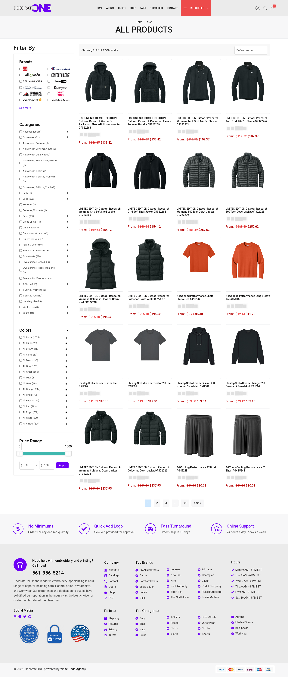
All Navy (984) (28, 383)
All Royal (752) (28, 412)
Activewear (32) (29, 137)
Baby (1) (25, 193)
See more (25, 107)
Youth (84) (26, 313)
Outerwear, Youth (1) (32, 239)
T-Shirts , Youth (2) (30, 295)
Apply (62, 465)
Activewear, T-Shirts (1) (33, 171)
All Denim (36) (28, 360)
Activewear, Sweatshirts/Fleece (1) (38, 163)
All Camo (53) (28, 354)
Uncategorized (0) (30, 301)
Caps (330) (27, 216)
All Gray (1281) (29, 366)
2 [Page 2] (157, 503)
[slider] (19, 453)
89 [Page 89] (185, 503)
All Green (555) (29, 371)
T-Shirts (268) (28, 284)
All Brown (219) (29, 348)
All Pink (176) (28, 394)
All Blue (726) (28, 343)
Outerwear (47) (29, 227)
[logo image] (32, 8)
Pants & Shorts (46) (31, 244)
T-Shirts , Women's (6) (32, 289)
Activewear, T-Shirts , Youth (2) (37, 187)
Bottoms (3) (27, 204)
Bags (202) (27, 198)
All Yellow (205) (29, 423)
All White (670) (29, 417)
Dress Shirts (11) (30, 221)
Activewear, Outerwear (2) (34, 154)
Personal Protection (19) (34, 250)
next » (197, 503)
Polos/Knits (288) (30, 256)
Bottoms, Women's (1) (33, 210)
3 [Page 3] (166, 503)
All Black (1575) (29, 337)
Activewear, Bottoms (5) (34, 143)
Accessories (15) (30, 131)
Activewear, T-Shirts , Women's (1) (37, 179)
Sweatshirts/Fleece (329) (34, 262)
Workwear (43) (29, 307)
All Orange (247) (29, 389)
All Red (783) (28, 406)
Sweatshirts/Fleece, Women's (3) (37, 270)
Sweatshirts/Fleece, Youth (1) (36, 278)
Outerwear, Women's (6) (33, 233)
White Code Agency (73, 669)
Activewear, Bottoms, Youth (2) (37, 148)
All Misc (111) (28, 377)
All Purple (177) (29, 400)
